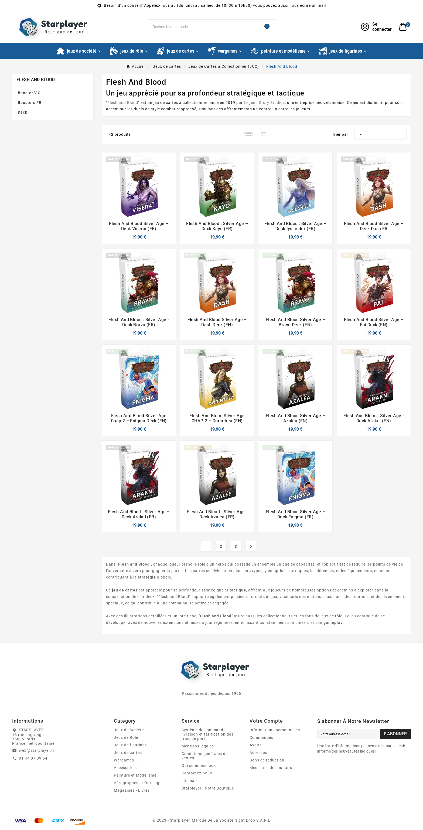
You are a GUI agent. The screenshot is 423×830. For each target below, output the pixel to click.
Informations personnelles (275, 730)
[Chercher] (204, 27)
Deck (22, 112)
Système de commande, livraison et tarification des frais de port (207, 734)
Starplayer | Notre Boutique (208, 788)
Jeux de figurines (130, 745)
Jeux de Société (129, 730)
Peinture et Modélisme (135, 775)
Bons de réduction (267, 760)
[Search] (267, 27)
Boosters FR (30, 102)
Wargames (124, 760)
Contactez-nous (197, 773)
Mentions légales (198, 746)
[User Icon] (377, 27)
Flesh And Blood (35, 79)
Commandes (261, 737)
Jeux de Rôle (126, 737)
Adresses (258, 752)
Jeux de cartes (128, 752)
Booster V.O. (30, 93)
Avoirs (256, 745)
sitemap (189, 780)
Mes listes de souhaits (271, 768)
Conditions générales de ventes (205, 755)
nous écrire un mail (307, 5)
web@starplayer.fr (36, 750)
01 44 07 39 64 (33, 758)
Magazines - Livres (132, 790)
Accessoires (125, 768)
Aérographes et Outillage (138, 783)
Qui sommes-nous (199, 765)
